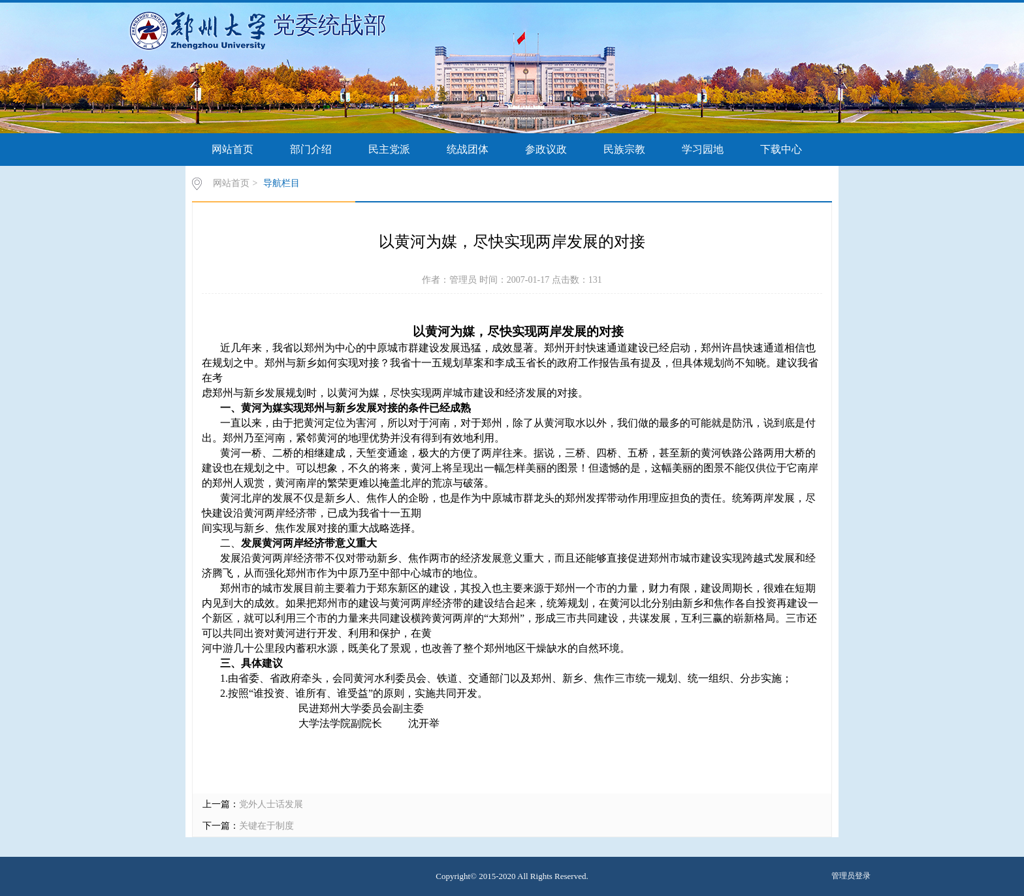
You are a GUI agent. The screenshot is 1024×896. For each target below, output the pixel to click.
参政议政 (546, 149)
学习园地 (703, 149)
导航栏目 (281, 183)
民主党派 (389, 149)
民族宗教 (624, 149)
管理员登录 (851, 875)
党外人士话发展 (271, 804)
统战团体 (467, 149)
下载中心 (781, 149)
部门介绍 (311, 149)
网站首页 (232, 149)
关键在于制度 (266, 826)
